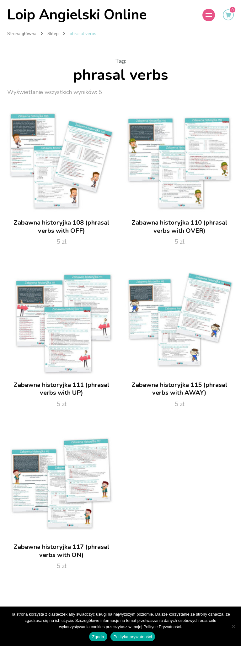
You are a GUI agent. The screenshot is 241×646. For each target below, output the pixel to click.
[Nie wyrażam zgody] (233, 626)
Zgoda (98, 636)
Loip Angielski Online (77, 14)
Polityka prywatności (133, 636)
